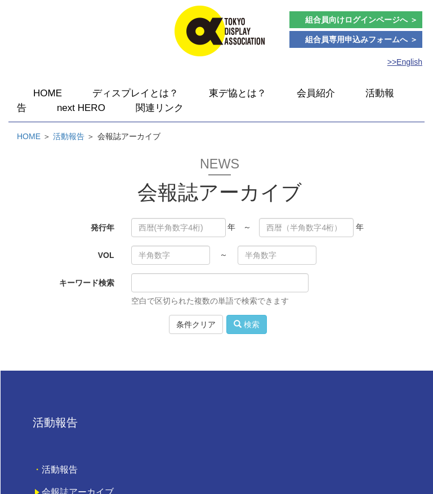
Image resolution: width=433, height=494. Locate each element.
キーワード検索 (86, 282)
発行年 (102, 227)
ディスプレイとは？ (135, 93)
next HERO (81, 108)
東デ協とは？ (237, 93)
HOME (47, 93)
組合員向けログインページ (361, 19)
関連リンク (160, 108)
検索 (247, 324)
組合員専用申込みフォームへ (361, 39)
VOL (106, 255)
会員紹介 (316, 93)
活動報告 (68, 136)
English (409, 61)
